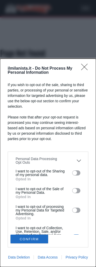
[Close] (86, 68)
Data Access (48, 257)
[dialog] (48, 163)
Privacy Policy (77, 257)
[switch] (76, 173)
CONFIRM (29, 239)
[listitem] (48, 160)
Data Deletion (19, 257)
